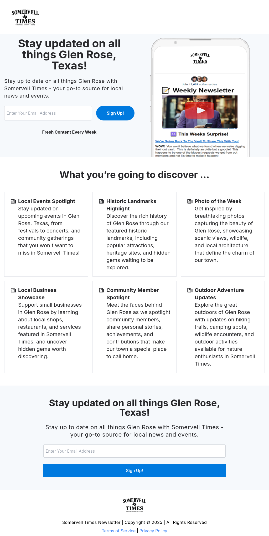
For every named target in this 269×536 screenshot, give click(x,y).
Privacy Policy (153, 530)
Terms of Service (119, 530)
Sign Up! (115, 113)
